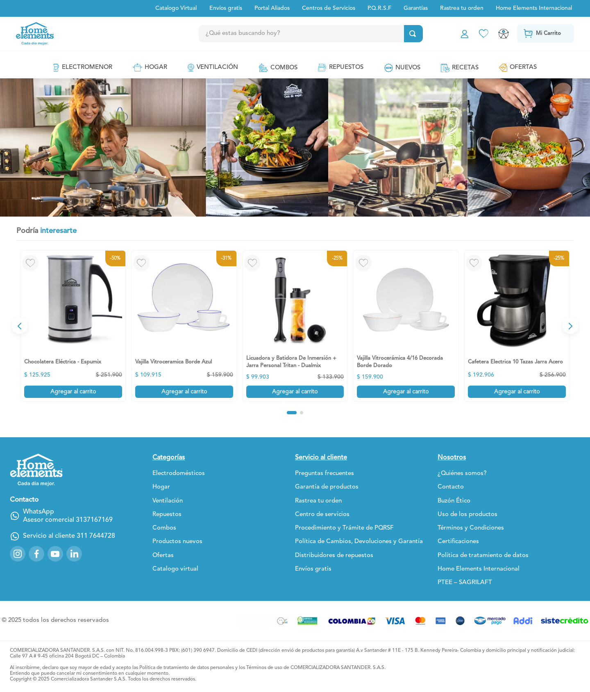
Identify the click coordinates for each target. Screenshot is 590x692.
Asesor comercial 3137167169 (68, 520)
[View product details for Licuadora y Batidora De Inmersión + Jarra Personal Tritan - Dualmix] (295, 325)
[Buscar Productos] (412, 33)
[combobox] (327, 33)
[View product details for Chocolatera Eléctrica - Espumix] (73, 325)
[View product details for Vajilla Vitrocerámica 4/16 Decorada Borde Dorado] (405, 325)
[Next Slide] (570, 325)
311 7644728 (96, 536)
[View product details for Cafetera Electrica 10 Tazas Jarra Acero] (516, 325)
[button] (292, 412)
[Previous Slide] (19, 325)
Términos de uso (264, 667)
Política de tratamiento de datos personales (186, 667)
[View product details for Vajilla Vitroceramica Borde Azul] (184, 325)
